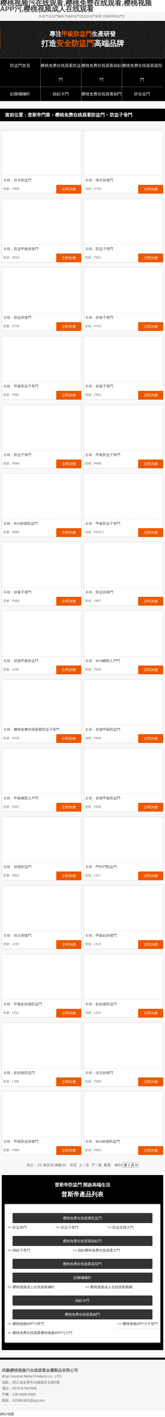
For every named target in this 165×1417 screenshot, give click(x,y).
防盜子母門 (121, 114)
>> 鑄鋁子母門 (18, 1250)
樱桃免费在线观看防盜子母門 (37, 729)
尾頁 (107, 1165)
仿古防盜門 (22, 180)
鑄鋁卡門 (61, 94)
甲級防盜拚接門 (26, 1141)
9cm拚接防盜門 (26, 523)
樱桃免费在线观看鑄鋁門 (101, 72)
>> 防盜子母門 (67, 1227)
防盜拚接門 (22, 317)
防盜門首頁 (20, 65)
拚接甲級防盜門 (26, 661)
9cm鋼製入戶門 (108, 661)
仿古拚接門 (22, 935)
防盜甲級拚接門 (26, 249)
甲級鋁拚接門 (106, 935)
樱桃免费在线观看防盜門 (61, 72)
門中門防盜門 (106, 867)
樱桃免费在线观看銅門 (101, 94)
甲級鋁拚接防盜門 (28, 1004)
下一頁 (96, 1165)
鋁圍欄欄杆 (20, 94)
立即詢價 (69, 189)
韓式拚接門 (104, 180)
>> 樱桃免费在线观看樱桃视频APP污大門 (39, 1333)
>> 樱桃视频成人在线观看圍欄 (108, 1287)
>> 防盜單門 (16, 1227)
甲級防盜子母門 (26, 386)
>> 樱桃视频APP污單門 (25, 1324)
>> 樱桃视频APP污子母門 (137, 1324)
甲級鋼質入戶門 (26, 798)
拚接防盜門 (22, 867)
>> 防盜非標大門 (120, 1227)
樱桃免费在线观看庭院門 (142, 72)
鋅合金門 (142, 94)
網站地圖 (7, 1414)
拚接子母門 (104, 317)
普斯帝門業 (39, 114)
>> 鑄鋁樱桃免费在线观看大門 (96, 1250)
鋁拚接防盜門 (106, 1004)
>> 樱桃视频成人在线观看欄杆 (30, 1287)
